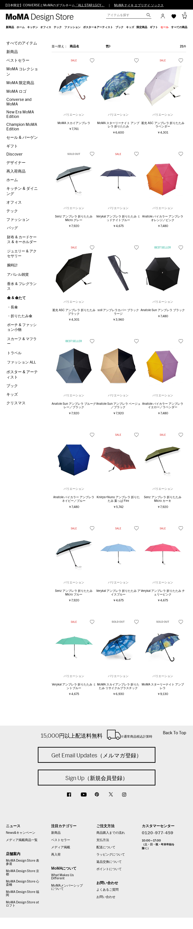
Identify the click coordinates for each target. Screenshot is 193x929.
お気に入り (92, 60)
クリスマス (16, 403)
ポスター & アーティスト (22, 374)
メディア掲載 (60, 847)
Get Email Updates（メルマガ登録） (96, 755)
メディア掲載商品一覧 (22, 840)
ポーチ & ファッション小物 (22, 327)
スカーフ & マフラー (22, 341)
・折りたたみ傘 (19, 316)
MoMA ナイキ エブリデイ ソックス (139, 5)
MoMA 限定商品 (20, 83)
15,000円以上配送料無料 (96, 734)
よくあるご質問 (107, 889)
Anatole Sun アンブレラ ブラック (163, 310)
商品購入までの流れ (110, 832)
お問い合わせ (105, 897)
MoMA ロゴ (16, 91)
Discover (14, 154)
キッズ (12, 394)
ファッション (17, 220)
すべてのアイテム (21, 43)
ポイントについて (109, 869)
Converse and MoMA (18, 102)
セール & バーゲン (22, 137)
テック (12, 211)
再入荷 (56, 854)
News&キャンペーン (20, 832)
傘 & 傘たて (16, 298)
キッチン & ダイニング (22, 191)
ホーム (12, 180)
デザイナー (16, 163)
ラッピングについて (110, 854)
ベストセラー (17, 60)
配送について (105, 847)
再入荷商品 (16, 171)
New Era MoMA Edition (20, 114)
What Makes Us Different (62, 877)
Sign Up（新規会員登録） (96, 778)
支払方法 (102, 840)
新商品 (12, 52)
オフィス (14, 202)
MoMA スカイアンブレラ (73, 123)
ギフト (12, 146)
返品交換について (109, 861)
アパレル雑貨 (18, 274)
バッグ (12, 228)
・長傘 (12, 307)
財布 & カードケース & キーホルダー (22, 239)
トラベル (14, 353)
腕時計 (12, 265)
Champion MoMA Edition (21, 127)
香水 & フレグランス (22, 286)
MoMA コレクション (22, 71)
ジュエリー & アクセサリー (22, 253)
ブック (12, 386)
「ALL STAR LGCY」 (90, 5)
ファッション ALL (21, 362)
